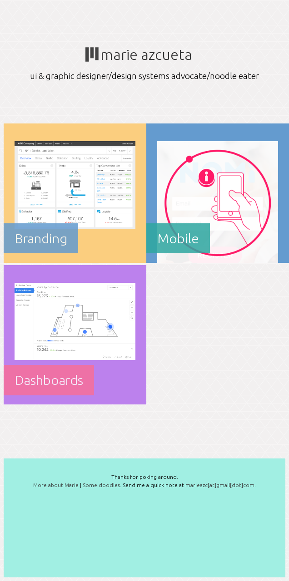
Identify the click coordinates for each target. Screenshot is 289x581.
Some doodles (101, 485)
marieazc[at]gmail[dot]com (219, 485)
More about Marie (56, 485)
